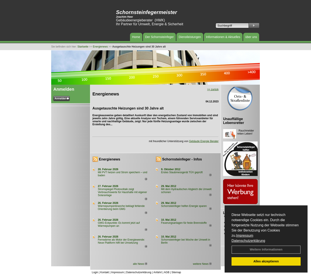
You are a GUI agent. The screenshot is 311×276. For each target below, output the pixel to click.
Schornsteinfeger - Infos (182, 159)
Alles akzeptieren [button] (266, 261)
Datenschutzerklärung (248, 241)
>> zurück (213, 89)
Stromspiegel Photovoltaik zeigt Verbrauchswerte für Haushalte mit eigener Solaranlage (122, 192)
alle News (140, 263)
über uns (251, 37)
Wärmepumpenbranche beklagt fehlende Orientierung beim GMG (121, 208)
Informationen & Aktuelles (223, 37)
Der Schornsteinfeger (159, 37)
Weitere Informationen (266, 249)
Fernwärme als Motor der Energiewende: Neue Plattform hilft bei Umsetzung (121, 241)
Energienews (109, 159)
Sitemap (176, 272)
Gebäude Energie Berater (204, 141)
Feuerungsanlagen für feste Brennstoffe (184, 222)
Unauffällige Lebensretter (233, 121)
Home (136, 37)
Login (95, 272)
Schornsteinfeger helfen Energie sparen (184, 206)
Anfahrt (157, 272)
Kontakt (104, 272)
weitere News (202, 263)
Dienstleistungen (190, 37)
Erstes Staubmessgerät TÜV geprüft (182, 172)
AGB (166, 272)
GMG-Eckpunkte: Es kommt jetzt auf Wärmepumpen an (119, 224)
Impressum (244, 235)
